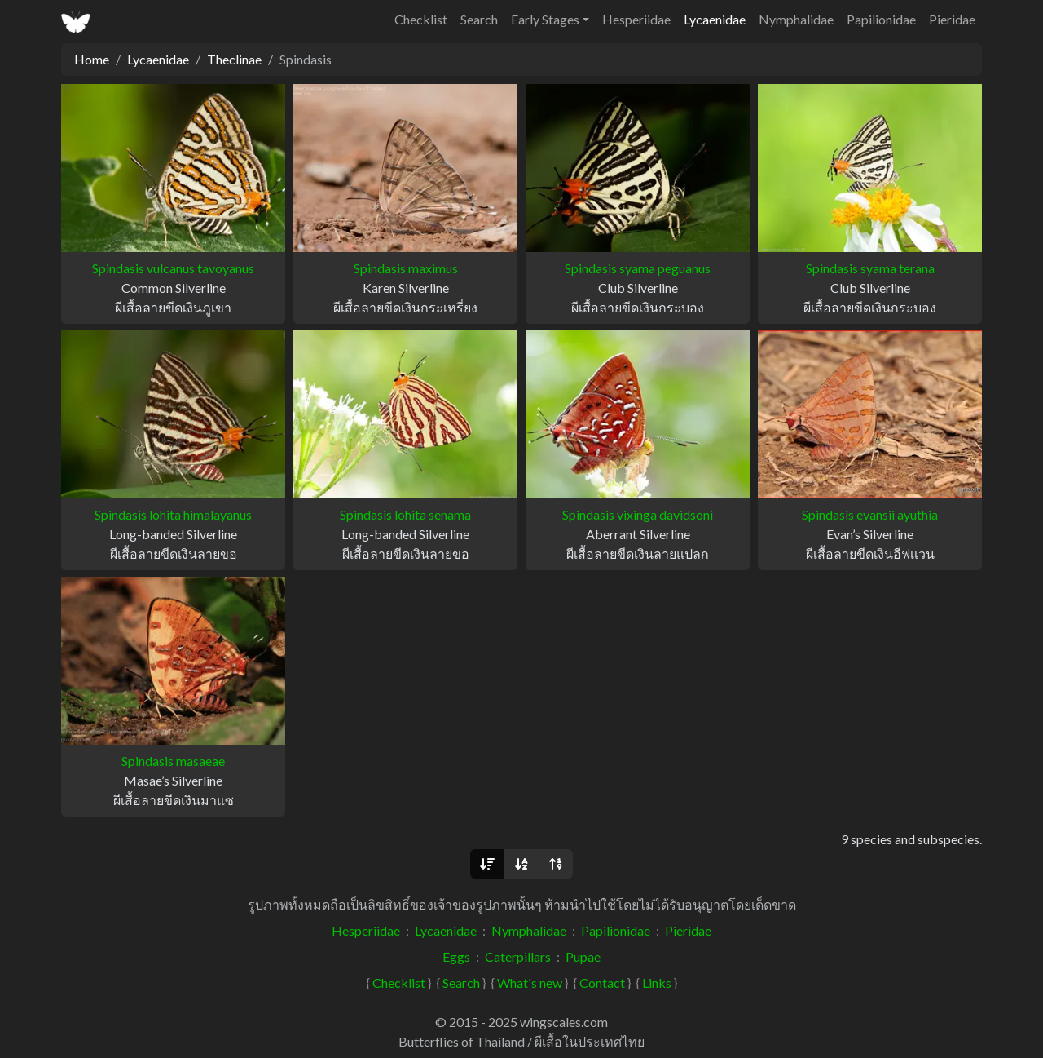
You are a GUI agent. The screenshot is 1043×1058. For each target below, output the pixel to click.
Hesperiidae (636, 19)
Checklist (420, 19)
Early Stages (545, 19)
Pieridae (952, 19)
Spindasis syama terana (870, 268)
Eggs (456, 956)
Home (91, 59)
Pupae (583, 956)
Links (656, 982)
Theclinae (234, 59)
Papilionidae (881, 19)
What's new (529, 982)
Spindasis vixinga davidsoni (637, 514)
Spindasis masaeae (173, 760)
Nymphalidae (796, 19)
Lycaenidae (715, 19)
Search (479, 19)
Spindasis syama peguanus (638, 268)
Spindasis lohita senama (405, 514)
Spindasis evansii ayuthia (870, 514)
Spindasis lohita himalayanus (173, 514)
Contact (602, 982)
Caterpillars (518, 956)
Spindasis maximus (406, 268)
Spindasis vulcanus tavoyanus (173, 268)
